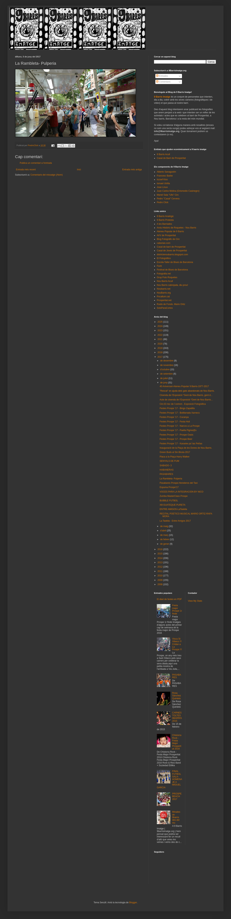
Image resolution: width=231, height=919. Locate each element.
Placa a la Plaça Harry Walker (174, 456)
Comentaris (163, 81)
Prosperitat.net (164, 300)
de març (164, 535)
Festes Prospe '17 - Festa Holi (175, 421)
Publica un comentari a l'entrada (36, 163)
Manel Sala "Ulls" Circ (168, 195)
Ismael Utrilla (163, 183)
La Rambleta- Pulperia (171, 478)
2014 (160, 558)
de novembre (167, 365)
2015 (160, 553)
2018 (160, 352)
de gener (165, 544)
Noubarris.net (163, 289)
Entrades (162, 76)
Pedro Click (162, 202)
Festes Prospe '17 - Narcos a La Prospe (180, 426)
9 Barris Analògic (165, 216)
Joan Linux (162, 187)
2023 (160, 330)
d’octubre (165, 369)
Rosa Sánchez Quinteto (176, 696)
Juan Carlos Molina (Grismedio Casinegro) (178, 191)
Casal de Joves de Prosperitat (172, 250)
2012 (160, 566)
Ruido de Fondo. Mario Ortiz (171, 304)
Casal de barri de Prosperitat (171, 247)
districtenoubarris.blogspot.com (172, 254)
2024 (160, 326)
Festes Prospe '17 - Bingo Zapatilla (177, 408)
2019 (160, 348)
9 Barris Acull (163, 154)
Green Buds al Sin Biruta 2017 (175, 452)
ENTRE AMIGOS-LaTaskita (173, 509)
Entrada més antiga (132, 169)
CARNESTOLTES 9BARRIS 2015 (177, 716)
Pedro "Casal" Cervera (168, 198)
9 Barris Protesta (165, 220)
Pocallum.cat (163, 296)
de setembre (166, 373)
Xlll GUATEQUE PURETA (172, 505)
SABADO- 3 (166, 465)
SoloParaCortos (165, 308)
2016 (160, 549)
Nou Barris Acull (165, 281)
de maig (164, 526)
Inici (79, 169)
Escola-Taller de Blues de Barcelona (175, 262)
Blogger (133, 902)
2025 (160, 322)
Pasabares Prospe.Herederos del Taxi (179, 483)
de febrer (165, 539)
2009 (160, 580)
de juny (164, 382)
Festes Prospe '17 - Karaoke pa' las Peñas (181, 443)
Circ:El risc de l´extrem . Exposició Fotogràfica (183, 404)
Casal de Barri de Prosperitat (171, 158)
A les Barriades (164, 224)
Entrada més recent (26, 169)
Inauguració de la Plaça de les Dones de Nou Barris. (186, 448)
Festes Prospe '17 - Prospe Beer (176, 439)
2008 (160, 584)
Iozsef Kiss (162, 179)
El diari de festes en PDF (169, 599)
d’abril (163, 530)
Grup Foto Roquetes (167, 277)
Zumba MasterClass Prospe (174, 496)
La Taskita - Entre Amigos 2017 (175, 521)
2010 (160, 575)
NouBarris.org (164, 292)
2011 (160, 571)
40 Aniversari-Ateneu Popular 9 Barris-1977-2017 (184, 386)
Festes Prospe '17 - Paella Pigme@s (178, 430)
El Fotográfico (164, 258)
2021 (160, 339)
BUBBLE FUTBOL (169, 500)
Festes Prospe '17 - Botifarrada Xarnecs (180, 412)
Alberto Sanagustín (166, 171)
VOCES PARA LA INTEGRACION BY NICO (181, 491)
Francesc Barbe (165, 175)
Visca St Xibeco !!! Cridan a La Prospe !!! (177, 644)
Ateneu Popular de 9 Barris (170, 231)
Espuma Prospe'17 (169, 487)
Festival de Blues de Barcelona (172, 269)
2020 (160, 343)
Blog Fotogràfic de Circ (168, 239)
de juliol (164, 378)
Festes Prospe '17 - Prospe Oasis (176, 434)
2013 (160, 562)
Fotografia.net (164, 273)
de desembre (167, 360)
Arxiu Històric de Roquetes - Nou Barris (176, 227)
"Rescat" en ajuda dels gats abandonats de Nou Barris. (187, 391)
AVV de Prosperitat (166, 235)
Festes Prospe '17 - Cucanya (174, 417)
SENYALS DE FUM (169, 461)
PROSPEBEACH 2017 (177, 796)
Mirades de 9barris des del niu (176, 817)
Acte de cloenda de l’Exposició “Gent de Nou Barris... (186, 399)
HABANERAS (167, 470)
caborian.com (163, 243)
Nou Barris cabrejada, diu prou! (172, 285)
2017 (160, 357)
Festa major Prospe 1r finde (177, 609)
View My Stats (195, 601)
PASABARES (166, 474)
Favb (159, 266)
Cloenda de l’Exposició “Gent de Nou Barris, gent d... (186, 395)
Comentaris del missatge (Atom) (46, 174)
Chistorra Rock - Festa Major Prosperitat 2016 (176, 742)
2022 (160, 335)
